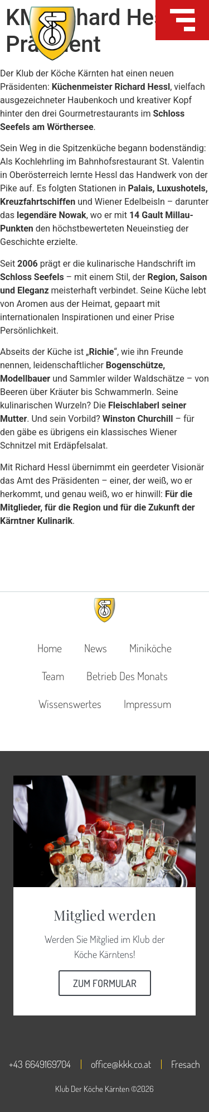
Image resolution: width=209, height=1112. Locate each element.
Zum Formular (105, 983)
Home (49, 648)
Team (53, 675)
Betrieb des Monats (127, 675)
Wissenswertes (69, 703)
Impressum (147, 703)
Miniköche (150, 648)
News (95, 648)
